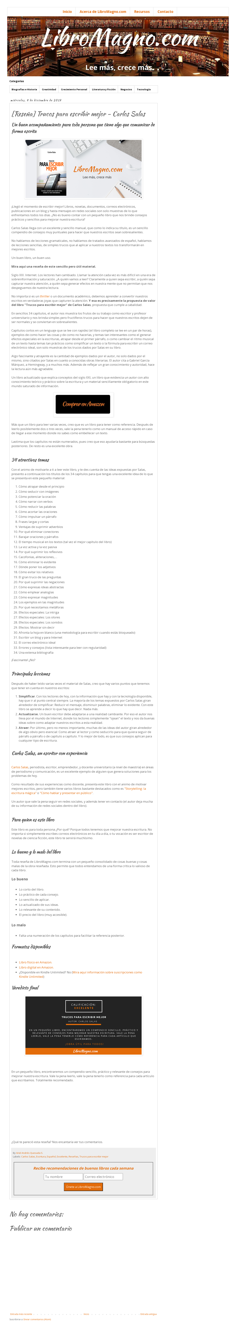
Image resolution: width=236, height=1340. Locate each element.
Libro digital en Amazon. (36, 967)
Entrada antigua (149, 1314)
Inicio (67, 11)
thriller (45, 296)
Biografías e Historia (24, 89)
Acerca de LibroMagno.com (103, 11)
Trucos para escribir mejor (94, 1156)
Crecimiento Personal (74, 89)
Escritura (41, 1156)
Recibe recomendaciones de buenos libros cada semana (83, 1168)
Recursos (142, 11)
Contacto (165, 11)
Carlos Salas (19, 767)
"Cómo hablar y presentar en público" (66, 793)
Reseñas (73, 1156)
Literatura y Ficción (104, 89)
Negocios (126, 89)
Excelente (62, 1156)
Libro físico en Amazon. (36, 962)
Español (51, 1156)
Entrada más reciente (21, 1314)
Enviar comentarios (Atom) (37, 1319)
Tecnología (144, 89)
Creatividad (49, 89)
